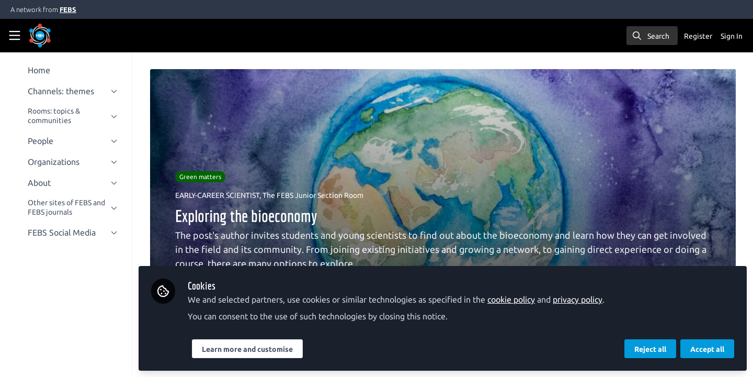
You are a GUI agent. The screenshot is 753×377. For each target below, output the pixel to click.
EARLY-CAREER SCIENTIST (218, 195)
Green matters (201, 176)
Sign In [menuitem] (732, 36)
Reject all (650, 349)
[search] (652, 35)
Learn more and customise (248, 349)
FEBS (68, 9)
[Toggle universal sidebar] (14, 35)
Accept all (707, 349)
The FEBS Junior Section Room (313, 195)
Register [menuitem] (698, 36)
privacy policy (579, 299)
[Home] (54, 35)
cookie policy (513, 299)
